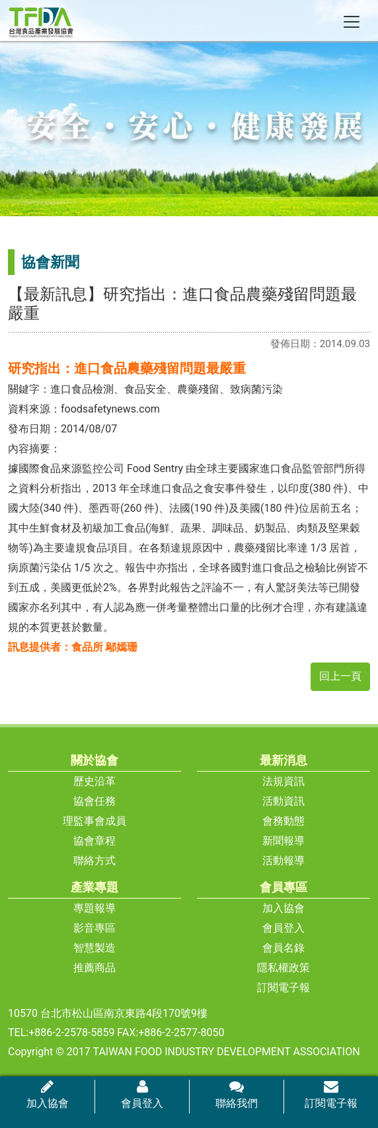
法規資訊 (283, 781)
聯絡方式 (94, 860)
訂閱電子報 (283, 987)
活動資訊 (283, 801)
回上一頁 (340, 676)
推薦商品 (94, 967)
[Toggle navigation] (351, 22)
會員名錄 (283, 948)
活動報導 (283, 860)
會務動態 (283, 821)
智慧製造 (94, 948)
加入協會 (283, 908)
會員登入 (283, 928)
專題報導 (94, 908)
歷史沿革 (94, 781)
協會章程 (94, 840)
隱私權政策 (283, 967)
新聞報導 (283, 840)
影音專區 (94, 928)
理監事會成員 (94, 821)
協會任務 (94, 801)
